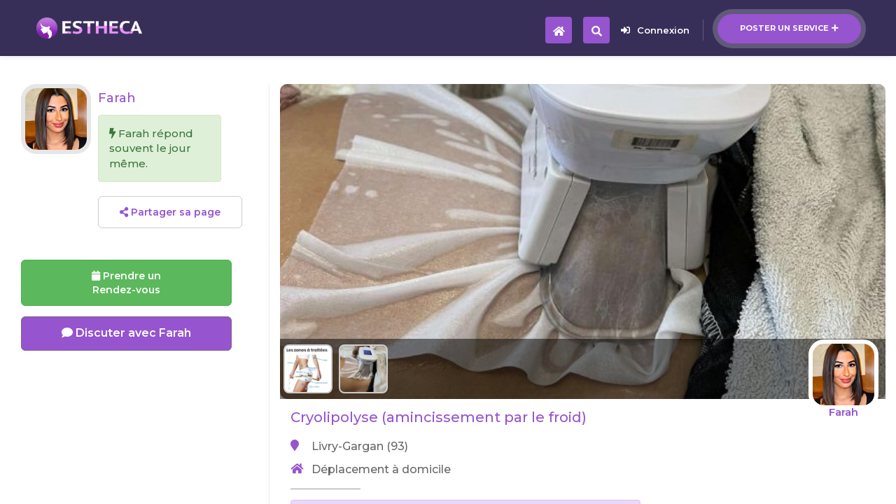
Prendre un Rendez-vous (126, 283)
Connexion (655, 30)
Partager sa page (170, 212)
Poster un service (789, 28)
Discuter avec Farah (126, 333)
